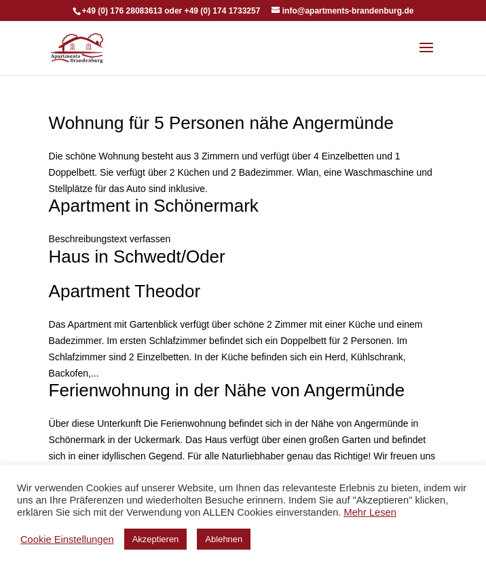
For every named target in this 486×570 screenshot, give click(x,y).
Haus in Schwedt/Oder (137, 256)
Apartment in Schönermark (154, 205)
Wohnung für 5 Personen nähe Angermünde (221, 123)
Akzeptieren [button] (155, 539)
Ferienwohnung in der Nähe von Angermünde (227, 390)
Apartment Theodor (125, 291)
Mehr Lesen (369, 512)
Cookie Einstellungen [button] (67, 539)
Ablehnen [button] (223, 539)
